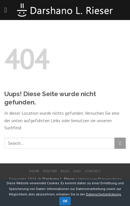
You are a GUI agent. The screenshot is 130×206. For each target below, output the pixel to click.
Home (34, 171)
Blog (65, 171)
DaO (77, 171)
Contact (93, 171)
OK (65, 201)
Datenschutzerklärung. (103, 194)
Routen (50, 171)
